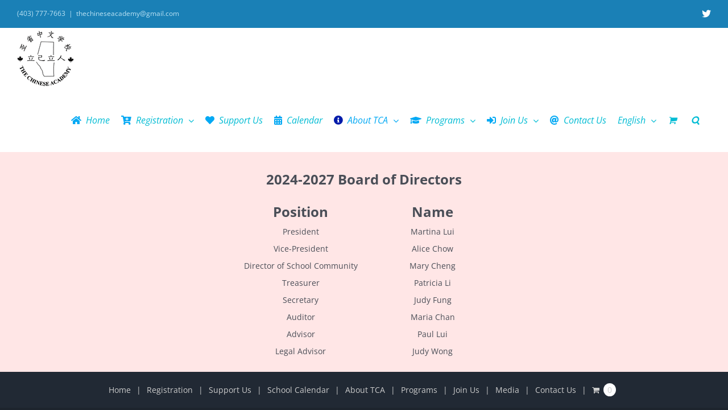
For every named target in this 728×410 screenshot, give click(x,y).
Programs (419, 328)
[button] (706, 59)
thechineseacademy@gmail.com (127, 13)
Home (120, 328)
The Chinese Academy (323, 357)
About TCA (365, 328)
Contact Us (555, 328)
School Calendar (298, 328)
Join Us (466, 328)
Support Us (230, 328)
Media (507, 328)
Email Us (448, 357)
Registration (170, 328)
